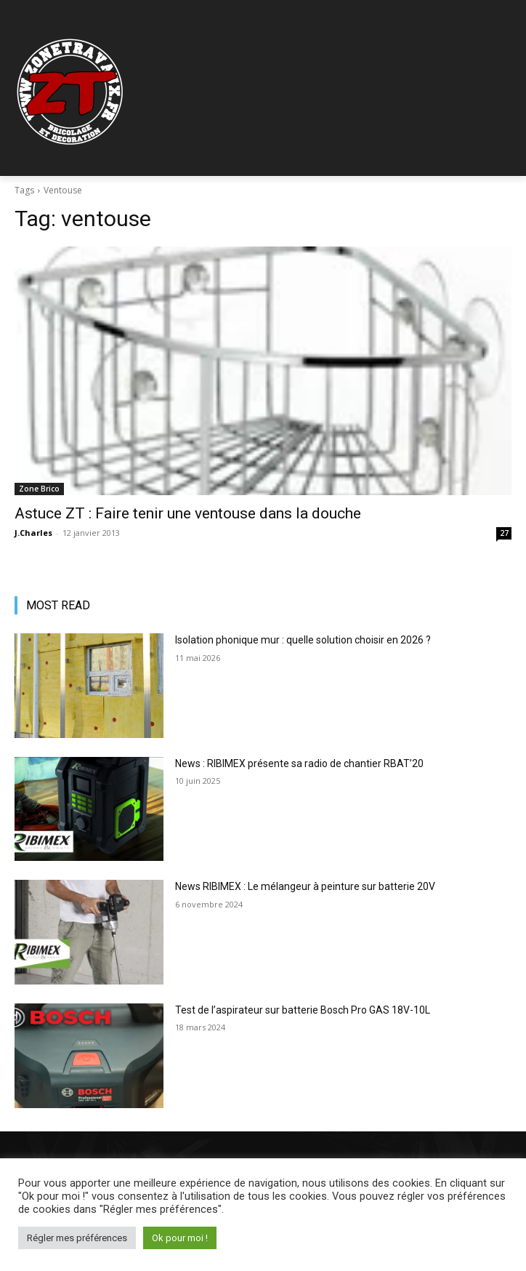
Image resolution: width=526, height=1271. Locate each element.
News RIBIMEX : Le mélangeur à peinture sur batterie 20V (305, 886)
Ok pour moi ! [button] (180, 1237)
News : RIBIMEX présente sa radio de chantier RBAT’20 (299, 763)
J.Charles (33, 532)
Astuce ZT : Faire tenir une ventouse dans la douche (188, 513)
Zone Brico (39, 489)
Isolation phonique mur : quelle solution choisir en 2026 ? (303, 640)
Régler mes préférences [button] (77, 1237)
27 (504, 533)
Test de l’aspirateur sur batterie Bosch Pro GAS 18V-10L (302, 1010)
